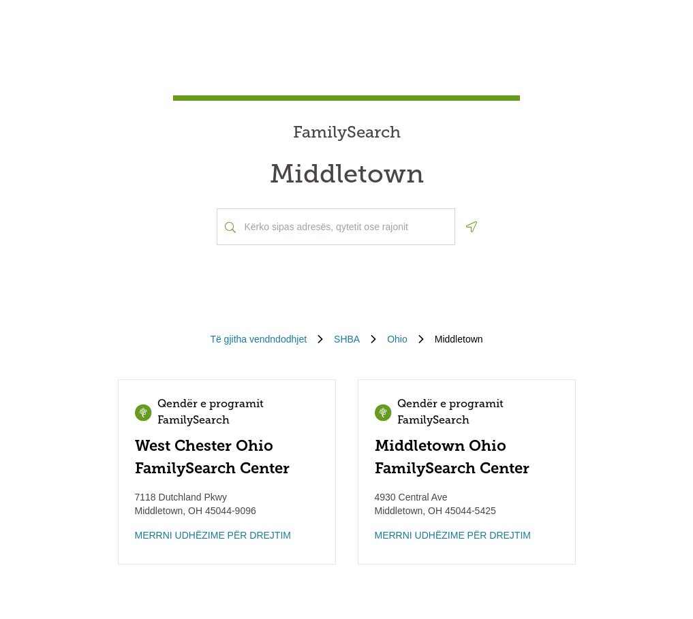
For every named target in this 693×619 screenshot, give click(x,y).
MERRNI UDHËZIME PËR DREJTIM (213, 535)
